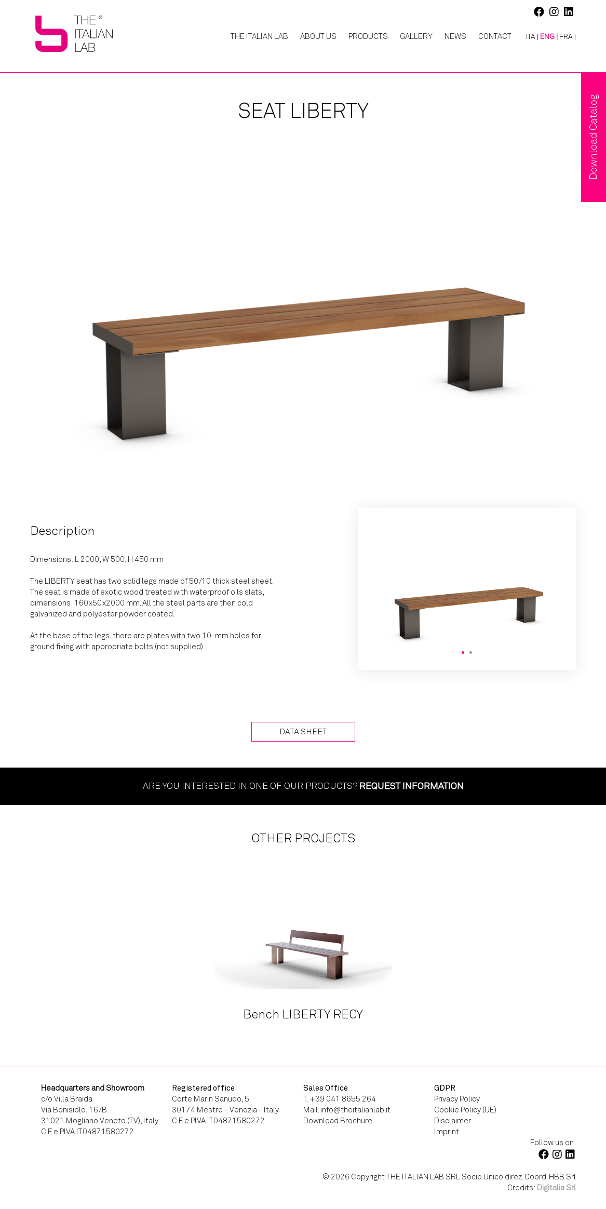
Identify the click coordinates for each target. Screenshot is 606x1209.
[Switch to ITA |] (528, 37)
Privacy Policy (457, 1099)
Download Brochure (337, 1120)
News (455, 36)
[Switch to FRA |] (567, 37)
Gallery (416, 36)
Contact (494, 36)
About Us (318, 36)
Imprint (446, 1131)
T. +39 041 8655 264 (339, 1099)
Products (368, 36)
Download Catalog (593, 137)
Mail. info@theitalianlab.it (346, 1109)
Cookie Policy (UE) (465, 1109)
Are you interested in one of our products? (303, 785)
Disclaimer (452, 1120)
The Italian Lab (259, 36)
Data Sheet (303, 731)
